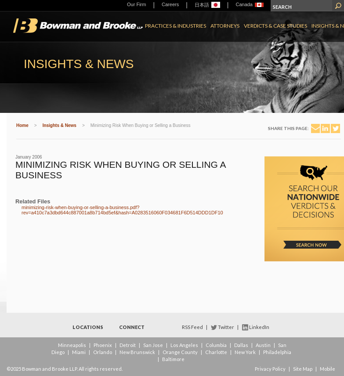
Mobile (327, 369)
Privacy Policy (270, 369)
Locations (87, 327)
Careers (170, 4)
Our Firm (136, 4)
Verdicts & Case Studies (275, 25)
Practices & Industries (175, 25)
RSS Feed (192, 327)
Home (22, 125)
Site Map (302, 369)
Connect (132, 327)
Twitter (226, 327)
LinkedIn (259, 327)
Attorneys (224, 25)
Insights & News (59, 125)
